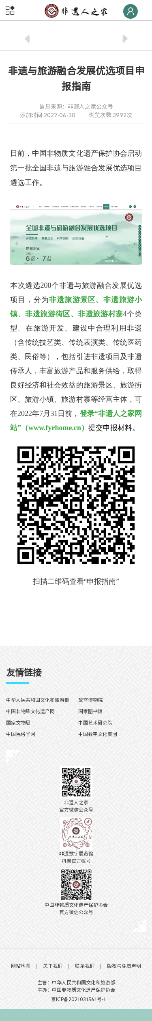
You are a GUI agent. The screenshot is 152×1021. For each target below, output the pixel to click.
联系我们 (84, 965)
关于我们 (52, 965)
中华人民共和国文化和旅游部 (37, 699)
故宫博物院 (90, 699)
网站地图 (20, 965)
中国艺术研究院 (95, 722)
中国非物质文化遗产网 (30, 711)
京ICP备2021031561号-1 (76, 999)
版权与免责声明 (124, 965)
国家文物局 (18, 722)
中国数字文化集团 (97, 733)
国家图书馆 (90, 711)
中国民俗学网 (20, 733)
